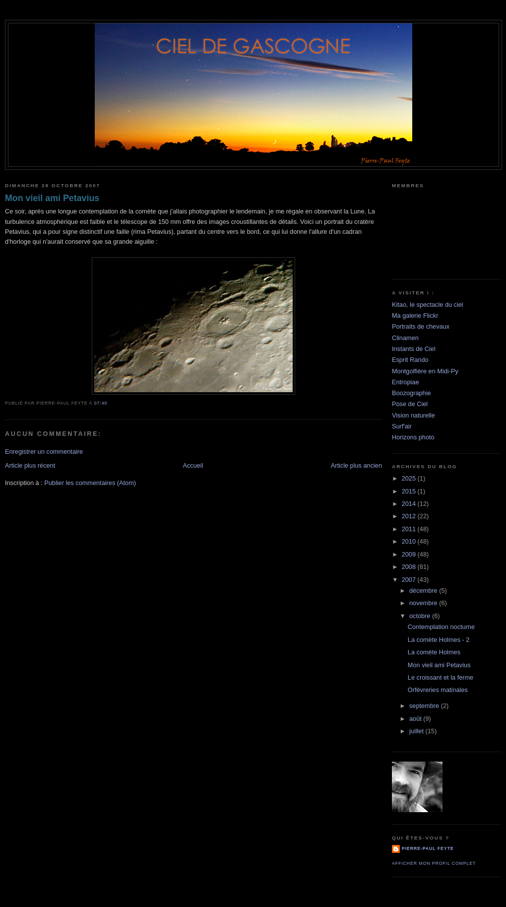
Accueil (193, 465)
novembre (424, 603)
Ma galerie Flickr (415, 315)
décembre (424, 590)
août (416, 718)
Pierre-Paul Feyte (427, 848)
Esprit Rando (410, 359)
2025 (410, 478)
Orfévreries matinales (438, 690)
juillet (417, 731)
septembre (425, 705)
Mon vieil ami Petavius (52, 198)
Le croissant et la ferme (440, 677)
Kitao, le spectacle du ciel (427, 304)
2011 (410, 529)
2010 (410, 541)
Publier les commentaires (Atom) (90, 483)
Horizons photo (413, 437)
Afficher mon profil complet (434, 863)
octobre (420, 616)
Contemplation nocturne (441, 626)
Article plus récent (30, 465)
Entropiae (405, 382)
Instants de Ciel (414, 348)
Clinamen (405, 338)
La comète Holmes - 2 (439, 639)
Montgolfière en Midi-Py (425, 371)
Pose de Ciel (410, 404)
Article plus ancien (356, 465)
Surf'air (402, 426)
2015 (410, 491)
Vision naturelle (413, 415)
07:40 (100, 403)
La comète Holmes (434, 652)
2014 (410, 503)
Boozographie (411, 393)
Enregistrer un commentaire (44, 451)
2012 (410, 516)
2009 (410, 554)
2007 (410, 579)
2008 (410, 566)
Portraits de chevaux (420, 326)
